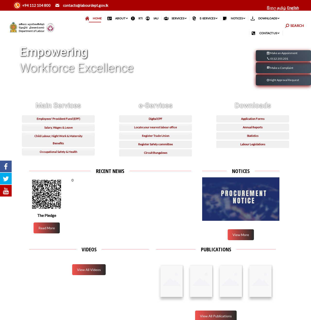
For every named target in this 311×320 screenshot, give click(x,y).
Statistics (253, 145)
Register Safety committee (155, 154)
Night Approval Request (283, 80)
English (293, 8)
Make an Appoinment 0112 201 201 (282, 56)
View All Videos (89, 270)
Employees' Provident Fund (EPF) (58, 128)
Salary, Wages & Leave (58, 137)
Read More (46, 228)
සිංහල (271, 8)
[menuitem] (95, 18)
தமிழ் (281, 8)
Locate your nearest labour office (155, 137)
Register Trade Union (155, 145)
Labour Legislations (252, 154)
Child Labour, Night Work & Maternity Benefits (58, 149)
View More (241, 235)
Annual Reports (253, 137)
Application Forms (253, 128)
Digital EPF (155, 128)
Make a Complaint (280, 67)
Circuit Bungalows (155, 162)
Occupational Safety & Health (58, 161)
